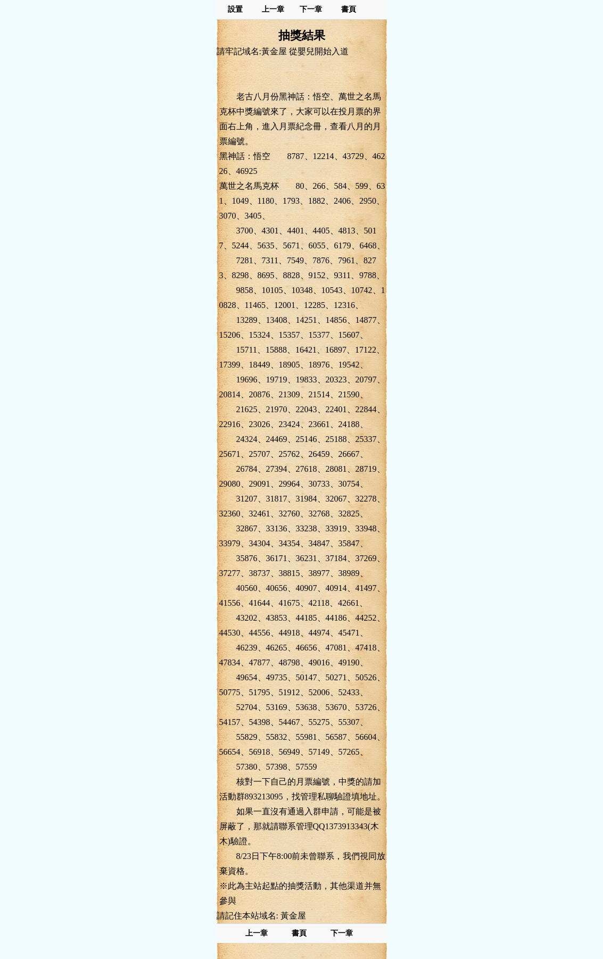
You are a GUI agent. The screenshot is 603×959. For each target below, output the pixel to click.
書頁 (348, 9)
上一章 (273, 9)
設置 (235, 9)
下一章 (311, 9)
